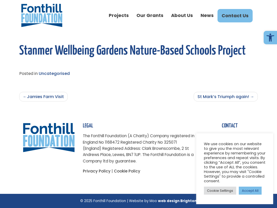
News (207, 15)
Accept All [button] (250, 190)
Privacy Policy (97, 171)
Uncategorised (54, 73)
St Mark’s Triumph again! (223, 97)
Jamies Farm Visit (45, 97)
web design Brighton (177, 200)
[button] (270, 37)
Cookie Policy (127, 171)
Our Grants (149, 15)
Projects (119, 15)
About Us (182, 15)
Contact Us (235, 15)
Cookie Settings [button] (220, 190)
